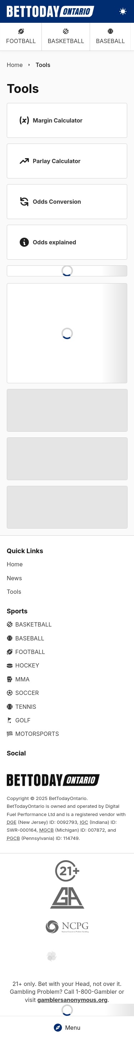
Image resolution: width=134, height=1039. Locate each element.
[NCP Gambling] (67, 927)
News (14, 578)
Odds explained (54, 242)
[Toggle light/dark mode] (123, 11)
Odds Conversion (57, 201)
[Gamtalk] (67, 956)
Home (15, 64)
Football (21, 36)
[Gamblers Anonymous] (67, 898)
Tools (43, 64)
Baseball (110, 36)
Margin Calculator (58, 120)
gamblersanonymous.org (72, 999)
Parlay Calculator (56, 161)
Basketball (66, 36)
